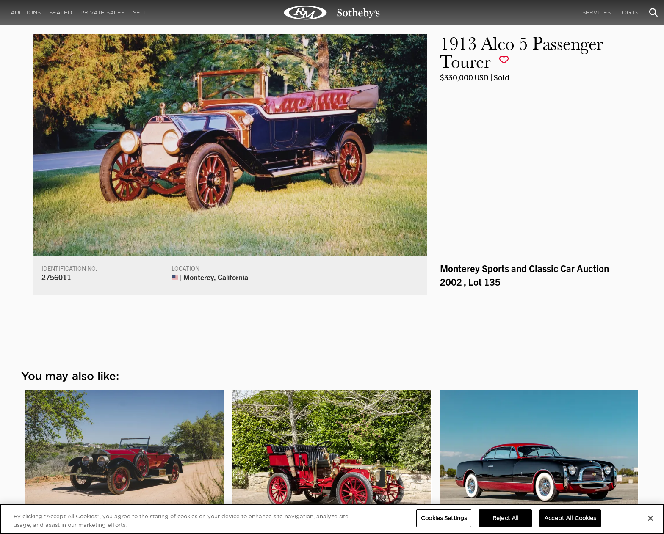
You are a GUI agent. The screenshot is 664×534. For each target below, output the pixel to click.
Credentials (404, 440)
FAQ (227, 440)
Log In (629, 12)
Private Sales (102, 12)
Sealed (60, 12)
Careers (233, 449)
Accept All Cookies (570, 518)
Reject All (505, 518)
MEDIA (397, 432)
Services (596, 12)
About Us (102, 440)
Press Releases (408, 449)
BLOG (395, 457)
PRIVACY (542, 432)
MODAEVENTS (241, 457)
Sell (140, 12)
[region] (332, 519)
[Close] (650, 518)
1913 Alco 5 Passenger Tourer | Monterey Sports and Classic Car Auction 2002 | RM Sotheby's (332, 12)
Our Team (103, 449)
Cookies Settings (552, 440)
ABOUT (100, 432)
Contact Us (105, 457)
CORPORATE (239, 432)
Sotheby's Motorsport (254, 466)
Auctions (26, 12)
